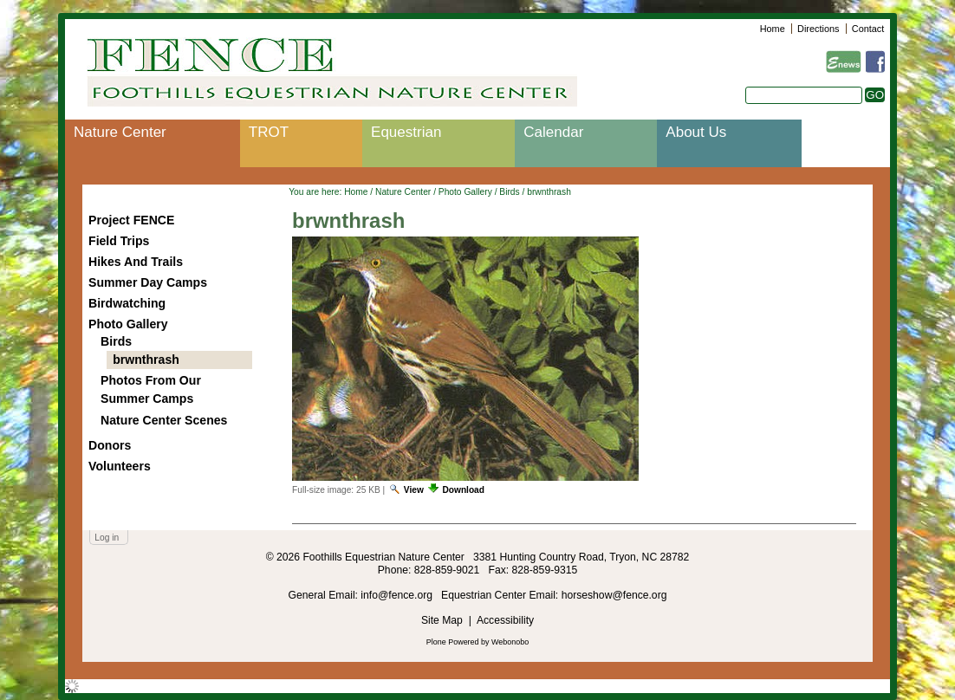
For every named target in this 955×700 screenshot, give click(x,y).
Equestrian (406, 132)
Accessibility (505, 620)
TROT (269, 132)
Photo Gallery (465, 192)
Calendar (553, 132)
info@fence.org (398, 595)
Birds (509, 192)
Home (772, 28)
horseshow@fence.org (614, 595)
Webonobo (510, 642)
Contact (868, 28)
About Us (696, 132)
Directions (818, 28)
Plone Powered (452, 642)
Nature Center (120, 132)
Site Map (442, 620)
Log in (106, 537)
